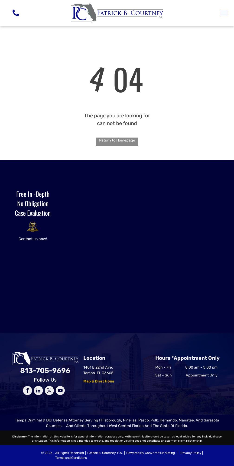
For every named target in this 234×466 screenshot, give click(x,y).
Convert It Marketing (160, 453)
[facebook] (27, 391)
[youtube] (60, 391)
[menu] (224, 13)
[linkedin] (38, 391)
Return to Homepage (117, 140)
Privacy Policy (191, 453)
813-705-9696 (45, 370)
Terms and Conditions (71, 458)
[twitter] (49, 391)
